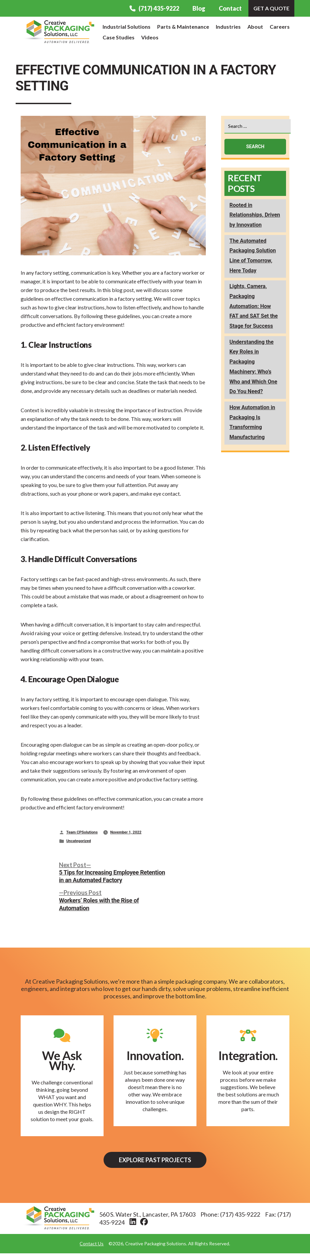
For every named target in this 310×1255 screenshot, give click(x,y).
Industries (228, 26)
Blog (198, 8)
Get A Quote (271, 8)
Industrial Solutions (127, 26)
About (255, 26)
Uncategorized (78, 840)
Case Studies (119, 37)
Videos (149, 37)
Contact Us (92, 1245)
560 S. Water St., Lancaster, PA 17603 (147, 1216)
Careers (280, 26)
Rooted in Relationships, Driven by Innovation (254, 215)
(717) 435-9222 (154, 8)
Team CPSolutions (82, 832)
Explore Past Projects (155, 1160)
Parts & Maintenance (183, 26)
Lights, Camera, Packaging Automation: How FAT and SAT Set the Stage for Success (253, 306)
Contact (230, 8)
